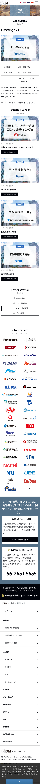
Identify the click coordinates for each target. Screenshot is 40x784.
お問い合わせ (7, 742)
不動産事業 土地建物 (12, 628)
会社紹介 (6, 652)
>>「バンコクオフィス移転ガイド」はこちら (18, 103)
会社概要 (8, 667)
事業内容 (6, 620)
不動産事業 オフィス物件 (13, 635)
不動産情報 (7, 704)
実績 (12, 603)
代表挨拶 (6, 689)
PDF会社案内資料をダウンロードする (20, 595)
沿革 (6, 674)
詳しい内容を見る (9, 152)
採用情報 (6, 727)
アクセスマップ (10, 682)
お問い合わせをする (20, 539)
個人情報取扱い (8, 734)
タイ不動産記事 (8, 697)
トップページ (7, 611)
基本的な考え (9, 659)
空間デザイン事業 (11, 643)
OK (19, 781)
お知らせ (6, 712)
